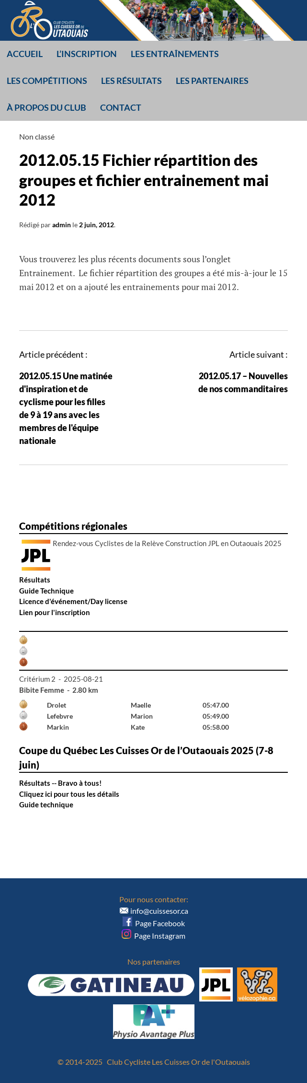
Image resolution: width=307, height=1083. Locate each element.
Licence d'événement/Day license (73, 601)
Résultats (34, 579)
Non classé (37, 136)
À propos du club (46, 107)
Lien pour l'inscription (54, 612)
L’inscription (87, 53)
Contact (120, 107)
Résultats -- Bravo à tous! (60, 783)
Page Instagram (153, 935)
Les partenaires (212, 80)
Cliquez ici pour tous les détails (69, 794)
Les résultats (131, 80)
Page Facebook (154, 923)
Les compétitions (47, 80)
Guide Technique (46, 590)
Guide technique (46, 804)
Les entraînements (175, 53)
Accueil (25, 53)
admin (61, 225)
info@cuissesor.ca (159, 910)
